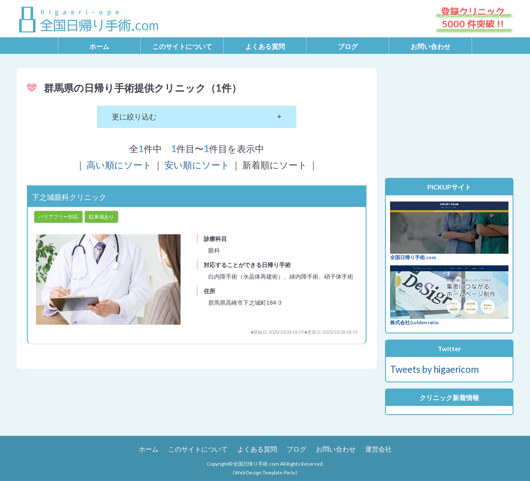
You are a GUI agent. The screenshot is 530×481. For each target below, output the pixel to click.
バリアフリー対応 (58, 217)
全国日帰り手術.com (256, 464)
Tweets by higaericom (434, 369)
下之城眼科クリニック (69, 197)
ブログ (348, 46)
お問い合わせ (430, 46)
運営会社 (378, 449)
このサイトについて (182, 46)
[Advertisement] (449, 120)
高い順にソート (119, 164)
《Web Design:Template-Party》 (265, 472)
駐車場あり (101, 217)
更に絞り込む (134, 116)
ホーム (99, 46)
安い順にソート (197, 164)
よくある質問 (265, 46)
